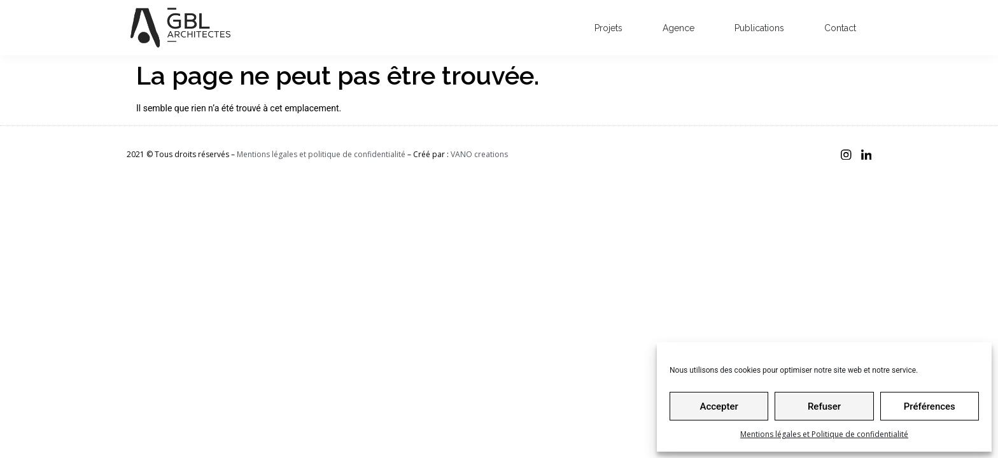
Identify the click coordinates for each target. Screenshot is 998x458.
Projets (608, 28)
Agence (678, 28)
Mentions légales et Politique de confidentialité (824, 434)
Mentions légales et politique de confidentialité (321, 154)
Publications (759, 28)
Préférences (929, 406)
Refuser (824, 406)
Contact (840, 28)
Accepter (718, 406)
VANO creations (479, 154)
